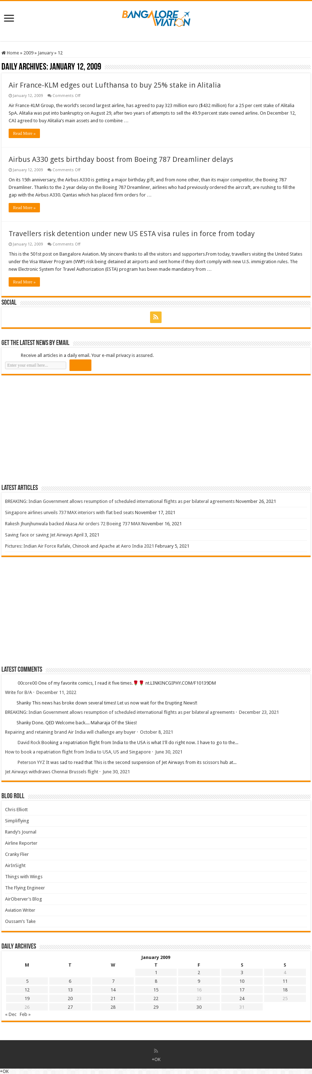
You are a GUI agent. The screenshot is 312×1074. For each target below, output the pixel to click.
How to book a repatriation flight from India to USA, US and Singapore (78, 752)
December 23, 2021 (259, 712)
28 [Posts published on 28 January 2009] (113, 1007)
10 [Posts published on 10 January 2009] (241, 981)
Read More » (24, 133)
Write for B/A (18, 692)
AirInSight (15, 865)
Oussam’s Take (20, 921)
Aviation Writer (20, 910)
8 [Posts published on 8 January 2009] (156, 981)
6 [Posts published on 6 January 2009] (70, 981)
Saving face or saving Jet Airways (39, 535)
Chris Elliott (16, 809)
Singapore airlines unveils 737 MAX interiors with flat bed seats (69, 512)
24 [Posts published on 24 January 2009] (241, 998)
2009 (28, 53)
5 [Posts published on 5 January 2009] (27, 981)
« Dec (11, 1014)
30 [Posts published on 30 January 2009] (199, 1007)
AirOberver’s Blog (23, 899)
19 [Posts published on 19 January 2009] (27, 998)
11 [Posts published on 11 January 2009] (285, 981)
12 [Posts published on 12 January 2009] (27, 990)
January (45, 53)
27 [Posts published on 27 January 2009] (70, 1007)
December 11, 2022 (56, 692)
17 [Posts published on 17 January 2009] (241, 990)
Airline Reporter (21, 843)
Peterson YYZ (31, 762)
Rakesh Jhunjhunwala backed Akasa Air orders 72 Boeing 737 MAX (72, 523)
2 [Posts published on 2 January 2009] (199, 972)
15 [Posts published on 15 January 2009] (155, 990)
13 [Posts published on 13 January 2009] (70, 990)
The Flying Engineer (25, 887)
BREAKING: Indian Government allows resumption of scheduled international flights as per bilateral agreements (120, 501)
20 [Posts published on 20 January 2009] (70, 998)
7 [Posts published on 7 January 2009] (113, 981)
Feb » (25, 1014)
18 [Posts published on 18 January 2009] (285, 990)
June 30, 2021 (168, 752)
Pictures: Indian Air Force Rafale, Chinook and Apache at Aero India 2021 (79, 546)
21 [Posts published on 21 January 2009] (113, 998)
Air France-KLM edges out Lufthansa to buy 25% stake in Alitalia (115, 85)
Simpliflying (17, 820)
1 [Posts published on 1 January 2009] (156, 972)
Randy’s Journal (20, 832)
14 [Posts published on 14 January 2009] (113, 990)
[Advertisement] (55, 429)
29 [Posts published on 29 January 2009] (155, 1007)
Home (10, 53)
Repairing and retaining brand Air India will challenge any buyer (70, 732)
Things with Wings (23, 876)
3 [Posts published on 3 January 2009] (242, 972)
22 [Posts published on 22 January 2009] (155, 998)
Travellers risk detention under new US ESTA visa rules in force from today (132, 233)
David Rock (29, 743)
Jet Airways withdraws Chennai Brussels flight (51, 771)
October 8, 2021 (156, 732)
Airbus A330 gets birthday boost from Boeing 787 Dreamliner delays (121, 159)
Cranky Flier (17, 854)
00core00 (27, 683)
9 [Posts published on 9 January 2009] (199, 981)
